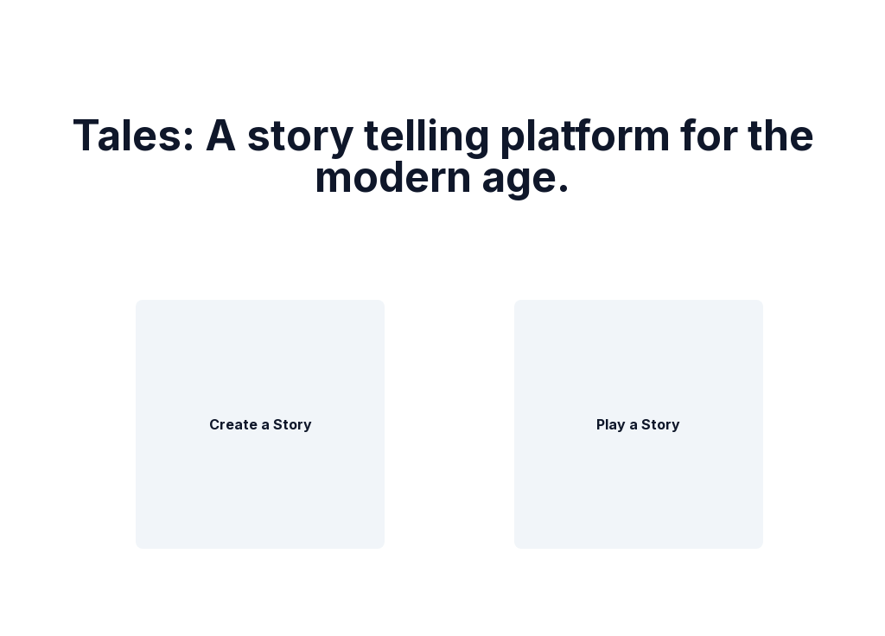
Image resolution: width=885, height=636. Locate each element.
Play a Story (638, 424)
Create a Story (260, 424)
